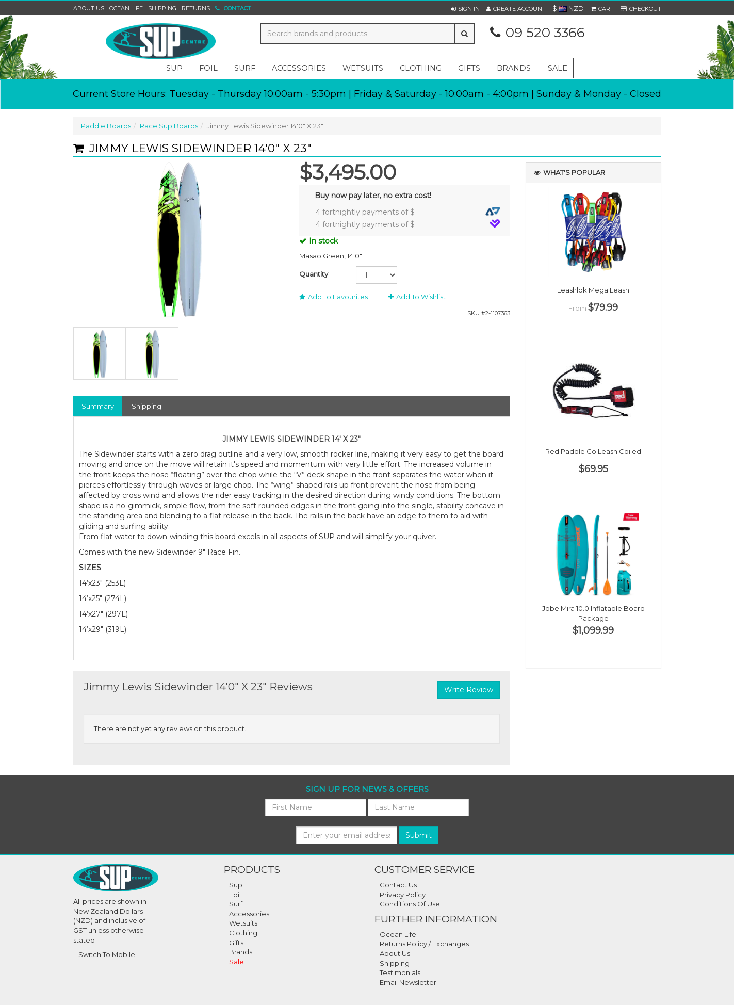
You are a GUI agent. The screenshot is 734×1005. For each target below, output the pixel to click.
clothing (421, 68)
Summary (97, 406)
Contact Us (398, 885)
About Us (88, 8)
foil (208, 68)
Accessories (249, 914)
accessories (299, 68)
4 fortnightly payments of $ (408, 212)
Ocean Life (126, 8)
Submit (418, 835)
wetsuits (362, 68)
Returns (196, 8)
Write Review (468, 689)
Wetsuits (243, 923)
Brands (514, 68)
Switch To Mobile (106, 954)
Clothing (243, 933)
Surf (235, 904)
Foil (235, 894)
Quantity (313, 274)
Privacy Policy (403, 894)
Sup (235, 885)
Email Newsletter (408, 982)
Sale (557, 68)
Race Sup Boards (169, 126)
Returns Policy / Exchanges (424, 943)
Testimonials (400, 972)
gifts (469, 68)
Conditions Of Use (410, 904)
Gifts (236, 942)
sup (174, 68)
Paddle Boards (106, 126)
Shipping (162, 8)
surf (244, 68)
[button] (465, 9)
